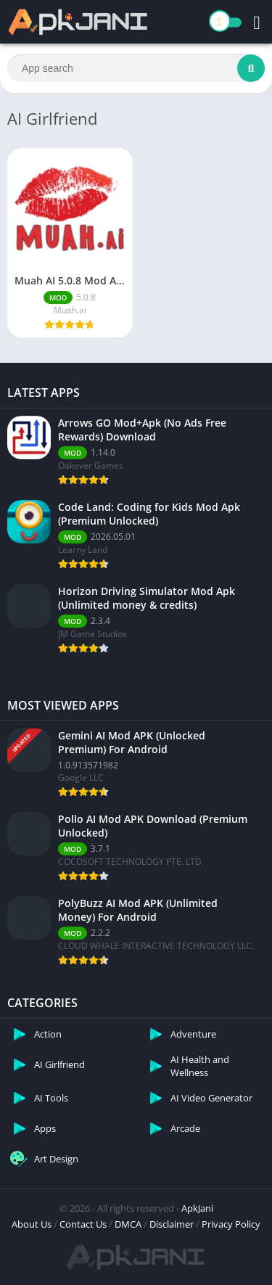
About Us (31, 1224)
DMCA (128, 1224)
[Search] (136, 68)
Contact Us (83, 1224)
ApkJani (197, 1208)
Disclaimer (171, 1224)
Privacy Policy (231, 1224)
